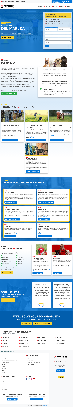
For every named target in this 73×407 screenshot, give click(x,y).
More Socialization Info (45, 236)
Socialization (5, 389)
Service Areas (6, 351)
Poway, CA (4, 343)
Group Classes (30, 360)
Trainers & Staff (5, 362)
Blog (3, 370)
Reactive (4, 387)
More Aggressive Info (10, 202)
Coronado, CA (23, 337)
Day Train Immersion (31, 358)
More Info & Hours (60, 374)
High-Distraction (6, 383)
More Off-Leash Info (44, 219)
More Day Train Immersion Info (10, 140)
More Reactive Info (10, 236)
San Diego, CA (41, 343)
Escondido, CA (23, 340)
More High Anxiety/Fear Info (46, 202)
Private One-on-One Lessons (33, 362)
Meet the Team (7, 272)
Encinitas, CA (5, 340)
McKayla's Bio (57, 273)
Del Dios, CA (41, 337)
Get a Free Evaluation (9, 93)
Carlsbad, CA (5, 337)
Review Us (60, 377)
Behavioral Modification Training (9, 360)
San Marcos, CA (59, 343)
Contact (4, 368)
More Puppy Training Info (33, 171)
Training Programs (6, 358)
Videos (3, 366)
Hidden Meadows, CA (61, 340)
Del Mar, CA (58, 337)
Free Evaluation (7, 37)
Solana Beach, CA (24, 346)
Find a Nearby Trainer (36, 398)
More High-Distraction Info (12, 219)
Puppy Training (30, 364)
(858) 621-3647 (26, 323)
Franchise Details (12, 399)
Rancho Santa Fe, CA (25, 343)
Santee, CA (4, 346)
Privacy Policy (44, 405)
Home (2, 351)
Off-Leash (4, 385)
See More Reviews (8, 300)
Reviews (4, 364)
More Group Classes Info (57, 140)
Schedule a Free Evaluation (42, 323)
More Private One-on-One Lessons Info (36, 140)
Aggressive (4, 379)
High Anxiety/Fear (6, 381)
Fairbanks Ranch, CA (43, 340)
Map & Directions (61, 367)
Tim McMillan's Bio (38, 273)
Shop (3, 372)
